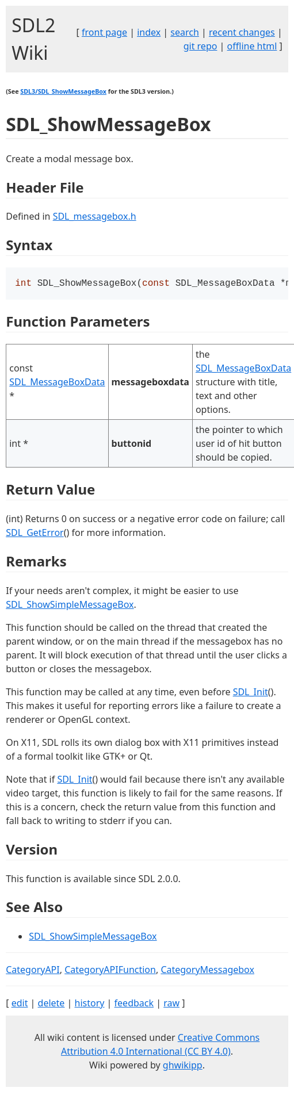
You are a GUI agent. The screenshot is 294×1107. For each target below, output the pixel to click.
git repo (200, 46)
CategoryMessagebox (207, 970)
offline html (252, 46)
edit (20, 1004)
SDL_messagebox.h (94, 216)
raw (171, 1004)
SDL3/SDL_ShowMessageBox (63, 91)
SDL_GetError (34, 533)
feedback (134, 1004)
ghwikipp (183, 1066)
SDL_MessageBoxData (57, 383)
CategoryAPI (33, 970)
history (90, 1004)
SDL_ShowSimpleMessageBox (69, 605)
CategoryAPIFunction (110, 970)
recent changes (242, 32)
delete (51, 1004)
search (184, 32)
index (149, 32)
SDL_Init (250, 693)
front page (104, 32)
